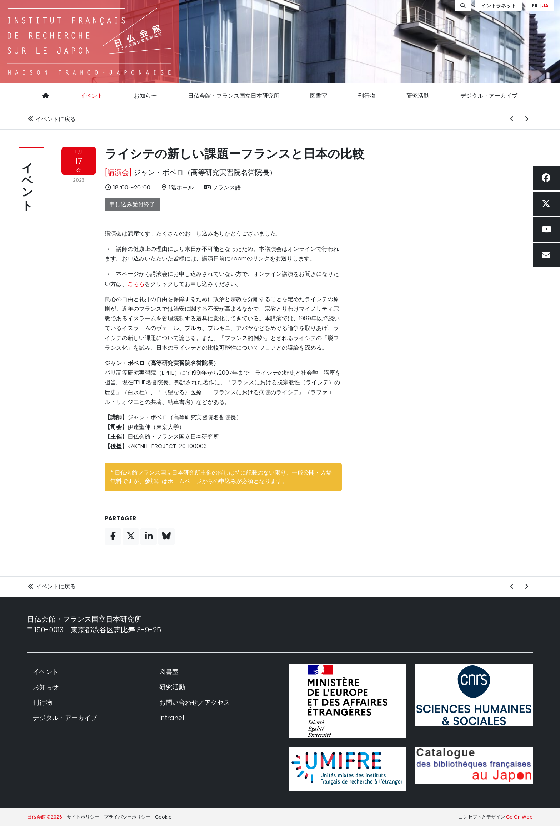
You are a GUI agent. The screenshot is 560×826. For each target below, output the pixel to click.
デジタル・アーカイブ (489, 96)
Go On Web (519, 817)
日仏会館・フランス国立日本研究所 (233, 96)
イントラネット (498, 5)
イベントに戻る (51, 119)
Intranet (172, 717)
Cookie (163, 817)
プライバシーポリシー (127, 817)
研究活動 (417, 96)
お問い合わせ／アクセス (194, 702)
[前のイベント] (512, 119)
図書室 (318, 96)
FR (535, 5)
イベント (91, 96)
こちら (136, 284)
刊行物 (366, 96)
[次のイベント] (526, 119)
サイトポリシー (83, 817)
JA (545, 5)
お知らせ (145, 96)
